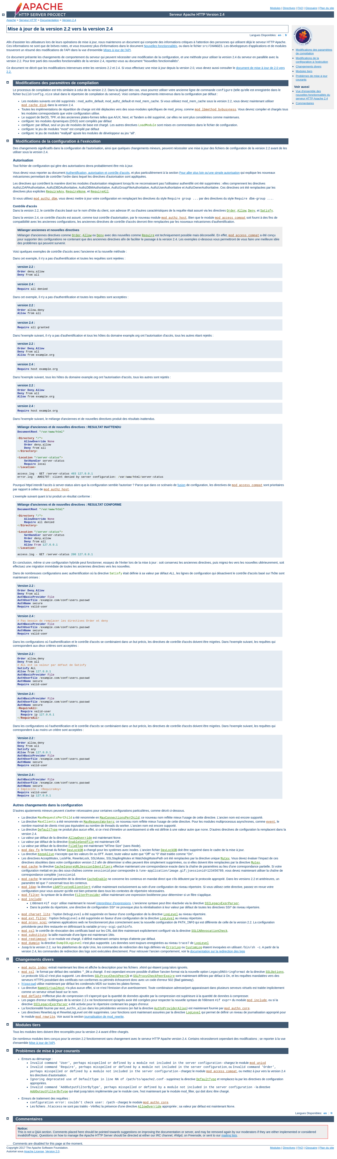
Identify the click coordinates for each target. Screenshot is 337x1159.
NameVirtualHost (51, 988)
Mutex (225, 858)
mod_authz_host (174, 218)
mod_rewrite (45, 1017)
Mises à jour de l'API (117, 50)
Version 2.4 (69, 20)
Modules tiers (304, 71)
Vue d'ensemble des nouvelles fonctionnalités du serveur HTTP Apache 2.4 (313, 95)
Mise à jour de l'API (42, 1043)
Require (148, 235)
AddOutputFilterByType (49, 1091)
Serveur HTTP (28, 20)
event (270, 822)
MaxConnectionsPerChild (119, 817)
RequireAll (100, 191)
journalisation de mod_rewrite (104, 1016)
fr (286, 35)
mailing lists (229, 1135)
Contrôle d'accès (25, 206)
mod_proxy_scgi (34, 922)
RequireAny (55, 191)
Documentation (49, 20)
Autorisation (23, 160)
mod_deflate (31, 996)
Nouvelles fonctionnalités (160, 46)
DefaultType (47, 829)
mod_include (31, 899)
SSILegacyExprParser (222, 903)
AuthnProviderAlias (170, 1008)
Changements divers (308, 66)
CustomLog (194, 947)
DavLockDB (75, 850)
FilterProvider (87, 895)
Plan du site (326, 8)
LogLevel (170, 914)
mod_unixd (258, 1063)
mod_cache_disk (34, 105)
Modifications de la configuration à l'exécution (312, 59)
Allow (241, 210)
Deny (251, 210)
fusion (181, 485)
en (279, 35)
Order (231, 210)
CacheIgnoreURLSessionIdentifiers (83, 866)
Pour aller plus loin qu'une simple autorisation (209, 172)
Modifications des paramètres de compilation (57, 83)
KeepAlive (46, 854)
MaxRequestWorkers (99, 822)
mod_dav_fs (30, 850)
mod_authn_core (237, 1008)
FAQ (300, 8)
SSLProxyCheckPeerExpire (154, 976)
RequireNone (76, 191)
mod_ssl (27, 931)
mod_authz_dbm (45, 198)
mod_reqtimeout (34, 939)
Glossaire (311, 8)
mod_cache (29, 866)
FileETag (76, 846)
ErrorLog (173, 947)
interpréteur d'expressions (113, 903)
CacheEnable (97, 879)
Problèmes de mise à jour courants (48, 1051)
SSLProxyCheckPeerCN (112, 976)
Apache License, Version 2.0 (42, 1151)
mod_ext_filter (34, 918)
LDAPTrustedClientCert (72, 887)
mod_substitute (34, 935)
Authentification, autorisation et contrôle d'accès (98, 172)
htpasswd (28, 984)
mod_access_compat (230, 218)
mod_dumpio (30, 943)
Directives (289, 8)
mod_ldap (28, 887)
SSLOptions (275, 972)
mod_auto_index (34, 967)
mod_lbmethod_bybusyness (215, 109)
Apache (11, 20)
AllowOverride (80, 838)
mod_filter (30, 895)
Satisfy (266, 210)
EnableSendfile (81, 842)
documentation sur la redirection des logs (217, 951)
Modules (275, 8)
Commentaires (305, 103)
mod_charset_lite (35, 914)
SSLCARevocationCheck (209, 931)
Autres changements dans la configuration (48, 805)
